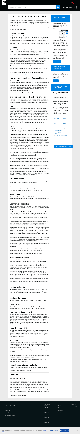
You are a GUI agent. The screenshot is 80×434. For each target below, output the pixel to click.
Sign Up (55, 80)
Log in (62, 2)
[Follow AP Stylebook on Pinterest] (70, 409)
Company (64, 123)
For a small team (58, 133)
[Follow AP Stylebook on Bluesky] (74, 406)
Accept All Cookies (64, 430)
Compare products (9, 407)
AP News (59, 405)
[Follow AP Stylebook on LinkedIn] (72, 406)
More (74, 7)
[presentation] (64, 141)
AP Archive (46, 422)
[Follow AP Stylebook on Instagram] (76, 406)
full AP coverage (16, 27)
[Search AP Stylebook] (32, 7)
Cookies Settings (54, 430)
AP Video (46, 424)
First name (56, 118)
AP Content (46, 412)
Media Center (47, 410)
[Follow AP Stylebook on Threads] (75, 406)
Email (55, 123)
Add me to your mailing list (61, 135)
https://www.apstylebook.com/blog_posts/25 (20, 74)
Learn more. (57, 61)
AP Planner (46, 417)
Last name (64, 118)
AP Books (59, 407)
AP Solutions (47, 415)
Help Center (69, 7)
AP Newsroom (47, 420)
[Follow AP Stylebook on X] (71, 406)
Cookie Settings (73, 412)
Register (67, 2)
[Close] (77, 430)
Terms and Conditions (10, 415)
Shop (64, 7)
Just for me (58, 130)
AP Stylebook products (10, 405)
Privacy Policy (8, 412)
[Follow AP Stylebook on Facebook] (70, 406)
